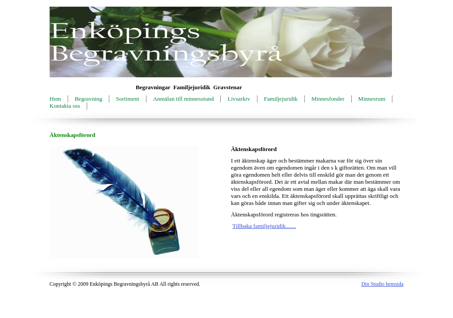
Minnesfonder (328, 98)
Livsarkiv (238, 98)
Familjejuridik (281, 98)
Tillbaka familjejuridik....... (264, 226)
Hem (55, 98)
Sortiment (127, 98)
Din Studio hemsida (382, 284)
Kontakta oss (65, 105)
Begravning (88, 98)
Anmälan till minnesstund (183, 98)
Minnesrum (371, 98)
